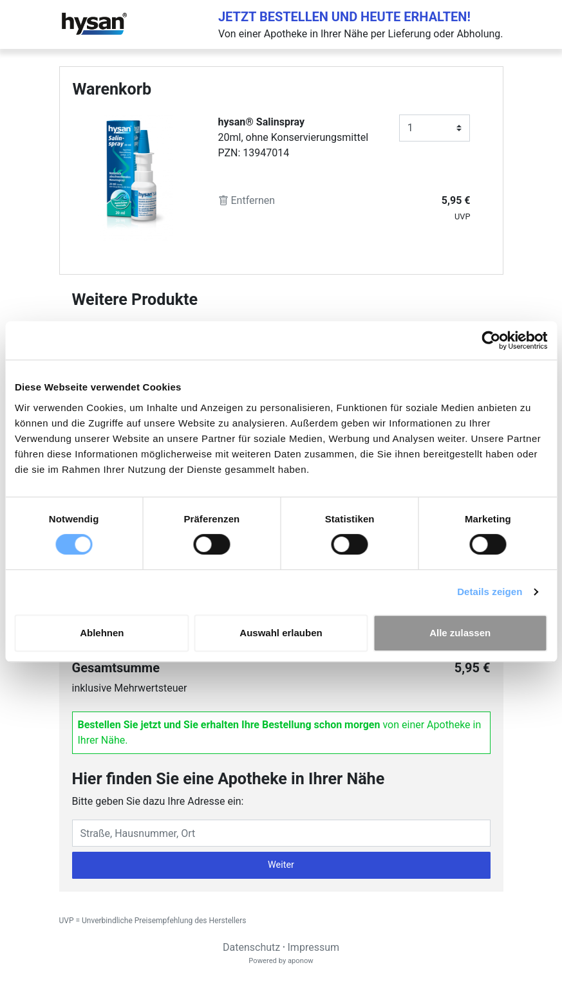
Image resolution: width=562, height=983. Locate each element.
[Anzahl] (435, 128)
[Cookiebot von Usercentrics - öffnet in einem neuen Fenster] (491, 340)
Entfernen (247, 200)
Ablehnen (102, 632)
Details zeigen (489, 591)
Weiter (281, 864)
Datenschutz (251, 947)
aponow (301, 961)
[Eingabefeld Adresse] (281, 833)
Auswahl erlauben (280, 632)
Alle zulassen (460, 632)
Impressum (314, 947)
